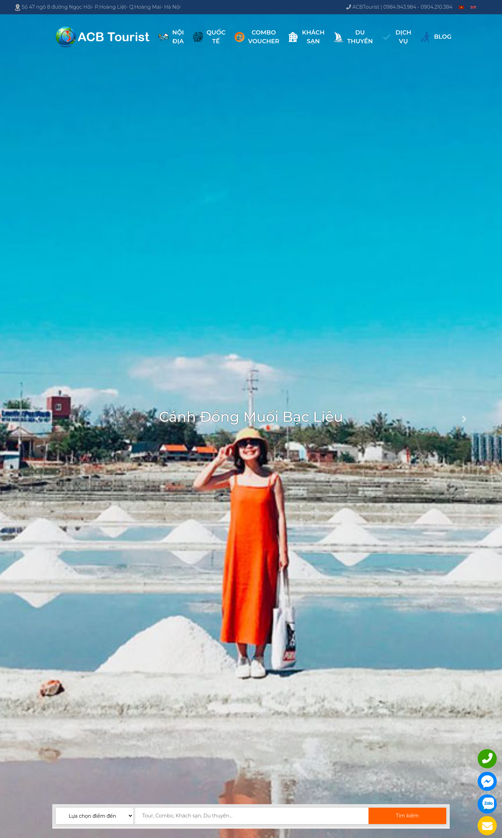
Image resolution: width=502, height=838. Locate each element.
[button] (37, 419)
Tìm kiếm (407, 816)
